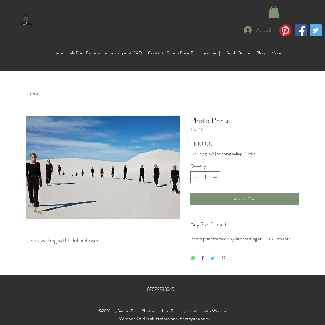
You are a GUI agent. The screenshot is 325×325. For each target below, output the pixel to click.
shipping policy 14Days (236, 154)
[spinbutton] (205, 177)
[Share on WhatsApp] (192, 259)
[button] (273, 12)
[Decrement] (195, 177)
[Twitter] (316, 30)
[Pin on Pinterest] (223, 259)
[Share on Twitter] (212, 259)
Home (32, 93)
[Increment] (215, 177)
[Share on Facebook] (202, 259)
